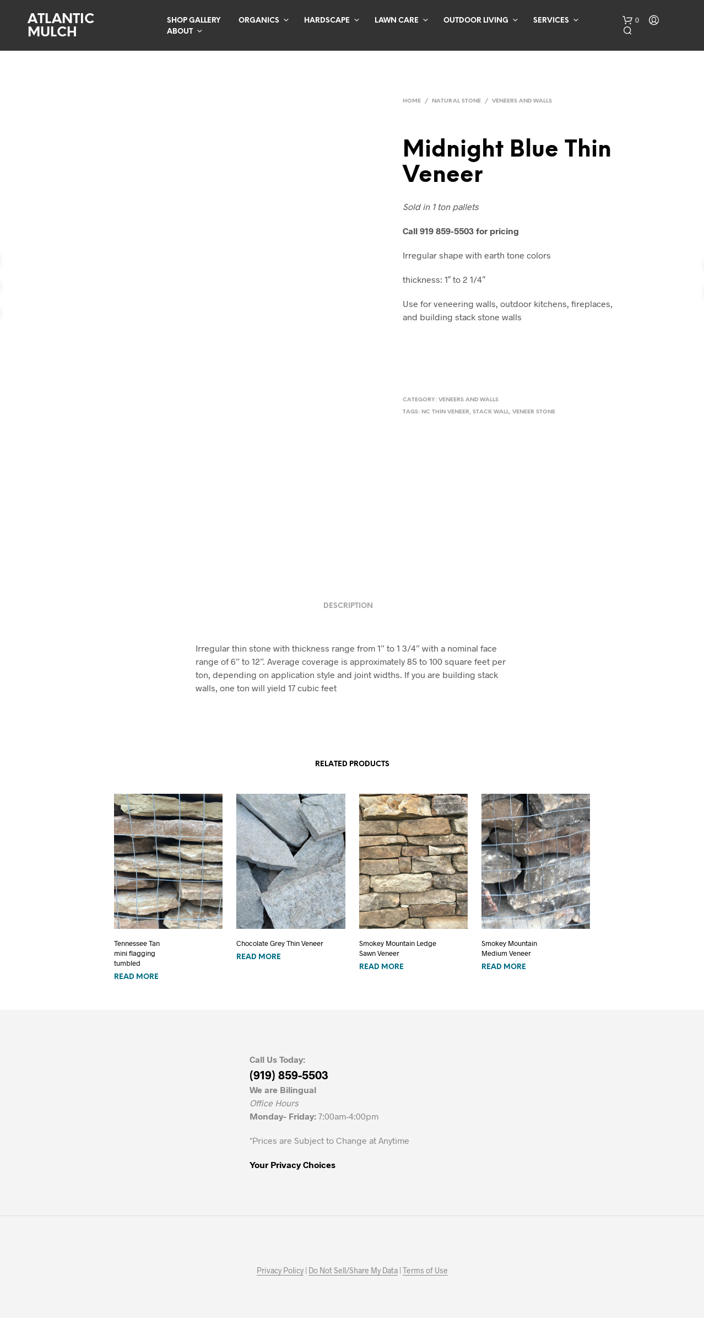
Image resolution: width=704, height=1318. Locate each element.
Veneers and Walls (522, 101)
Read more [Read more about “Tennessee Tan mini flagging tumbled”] (136, 977)
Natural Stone (456, 101)
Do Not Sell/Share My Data (353, 1270)
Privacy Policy (280, 1270)
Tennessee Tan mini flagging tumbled (137, 953)
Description (348, 606)
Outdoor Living (475, 20)
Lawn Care (397, 20)
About (180, 31)
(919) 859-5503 (289, 1075)
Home (412, 101)
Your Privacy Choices (292, 1164)
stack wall (491, 412)
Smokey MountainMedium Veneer (509, 948)
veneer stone (533, 412)
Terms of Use (425, 1270)
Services (551, 20)
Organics (259, 20)
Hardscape (327, 20)
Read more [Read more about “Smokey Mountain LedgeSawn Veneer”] (381, 967)
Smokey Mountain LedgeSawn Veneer (397, 948)
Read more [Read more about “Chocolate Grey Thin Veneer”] (258, 957)
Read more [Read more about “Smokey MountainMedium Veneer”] (503, 967)
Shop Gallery (193, 20)
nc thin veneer (445, 412)
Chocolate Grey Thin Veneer (279, 943)
